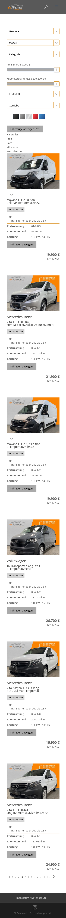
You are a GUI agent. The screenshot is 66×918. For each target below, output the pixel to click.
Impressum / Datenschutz (31, 897)
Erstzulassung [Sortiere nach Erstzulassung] (15, 151)
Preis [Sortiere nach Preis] (9, 138)
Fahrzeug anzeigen (21, 244)
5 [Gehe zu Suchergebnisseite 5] (35, 877)
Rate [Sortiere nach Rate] (9, 143)
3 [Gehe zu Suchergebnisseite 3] (22, 877)
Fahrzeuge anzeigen (24, 129)
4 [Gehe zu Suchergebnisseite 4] (28, 877)
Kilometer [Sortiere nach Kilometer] (12, 147)
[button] (56, 31)
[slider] (57, 69)
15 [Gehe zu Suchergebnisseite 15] (48, 877)
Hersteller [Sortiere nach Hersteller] (12, 134)
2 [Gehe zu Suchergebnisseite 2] (16, 877)
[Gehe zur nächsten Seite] (54, 877)
